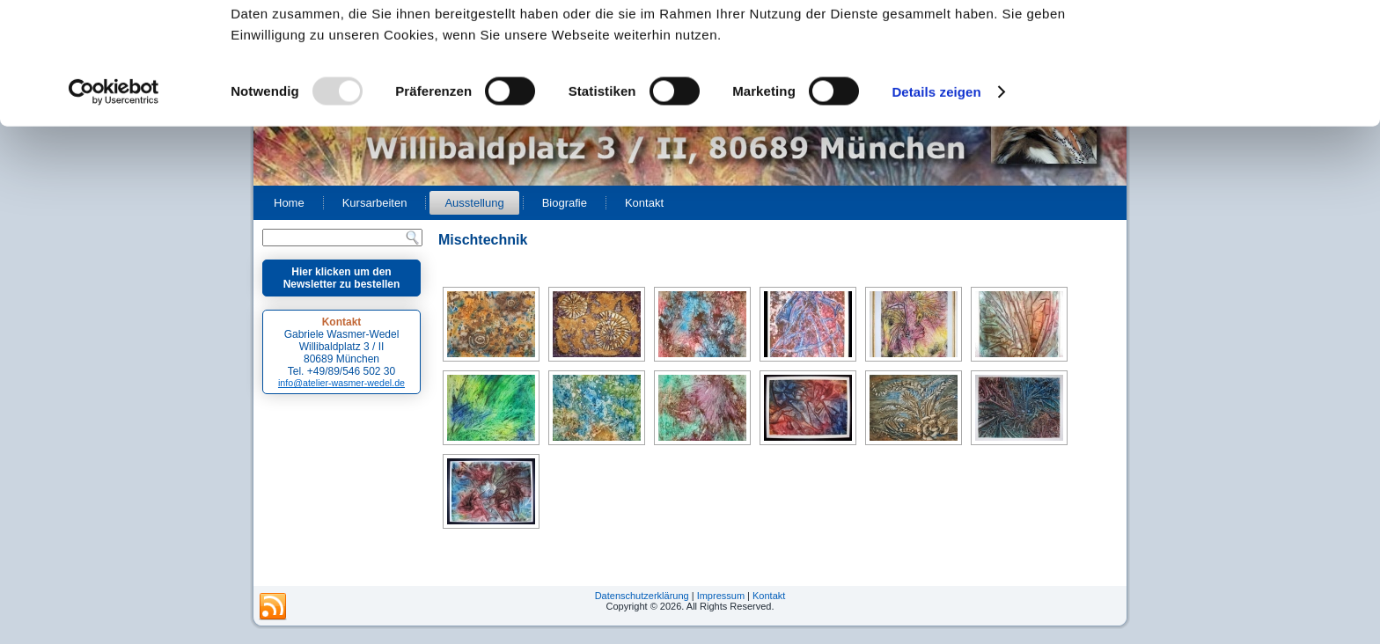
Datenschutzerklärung (642, 595)
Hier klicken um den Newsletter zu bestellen (341, 278)
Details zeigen (936, 205)
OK (1233, 43)
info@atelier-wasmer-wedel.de (341, 382)
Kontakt (768, 595)
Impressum (721, 595)
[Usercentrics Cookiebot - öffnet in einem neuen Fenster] (114, 206)
